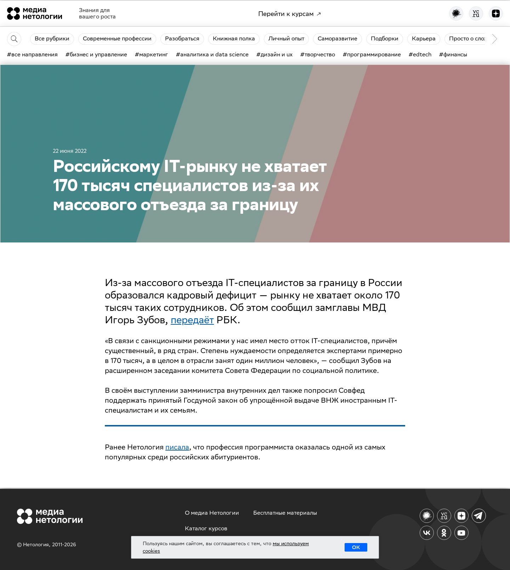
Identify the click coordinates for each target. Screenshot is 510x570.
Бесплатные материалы (285, 512)
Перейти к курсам (289, 13)
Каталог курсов (206, 528)
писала (177, 447)
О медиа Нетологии (212, 512)
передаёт (192, 319)
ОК (356, 547)
